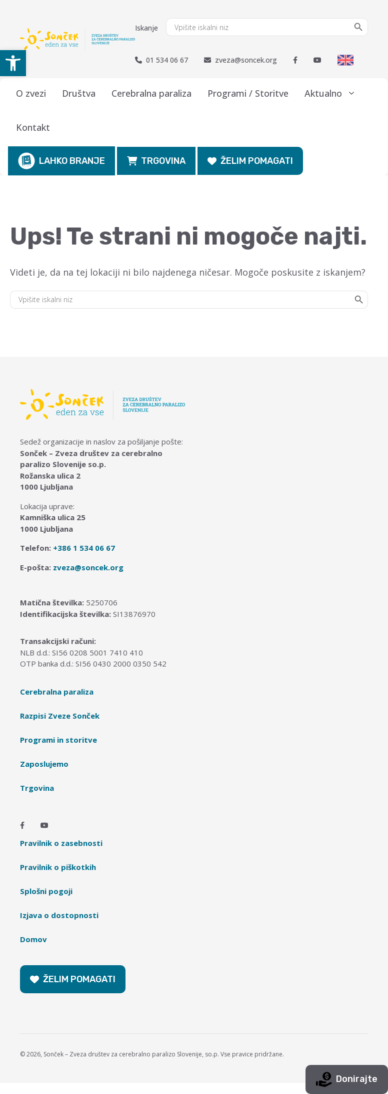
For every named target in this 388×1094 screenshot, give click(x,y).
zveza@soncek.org (240, 60)
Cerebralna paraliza (152, 93)
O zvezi (31, 93)
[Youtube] (318, 60)
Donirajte (347, 1079)
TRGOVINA (156, 160)
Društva (79, 93)
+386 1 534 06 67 (84, 548)
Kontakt (33, 127)
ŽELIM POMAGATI (250, 160)
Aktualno (334, 93)
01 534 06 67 (161, 60)
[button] (13, 63)
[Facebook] (295, 60)
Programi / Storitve (248, 93)
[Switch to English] (346, 60)
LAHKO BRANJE (61, 160)
